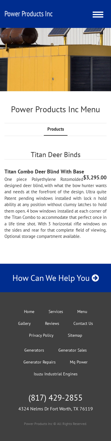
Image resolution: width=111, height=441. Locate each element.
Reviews (52, 323)
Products (55, 129)
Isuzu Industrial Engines (56, 374)
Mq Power (79, 362)
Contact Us (83, 323)
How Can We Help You (55, 277)
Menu (82, 311)
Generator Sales (72, 350)
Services (56, 311)
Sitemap (75, 335)
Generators (34, 350)
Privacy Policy (41, 335)
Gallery (24, 323)
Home (29, 311)
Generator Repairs (39, 362)
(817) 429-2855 (55, 397)
